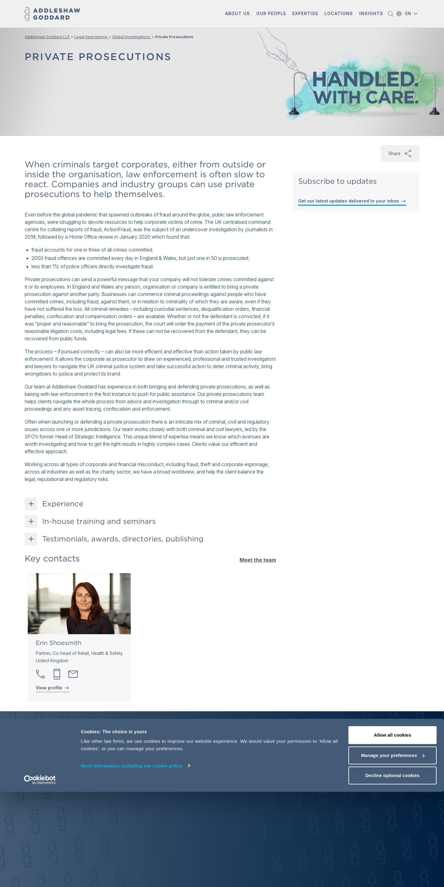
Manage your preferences (393, 850)
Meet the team (258, 560)
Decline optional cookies (392, 870)
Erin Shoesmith (58, 643)
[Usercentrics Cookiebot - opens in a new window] (40, 875)
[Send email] (73, 674)
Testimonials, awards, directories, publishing (123, 539)
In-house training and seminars (99, 521)
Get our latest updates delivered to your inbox (352, 201)
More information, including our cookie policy (132, 860)
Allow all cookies (392, 830)
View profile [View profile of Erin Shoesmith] (53, 688)
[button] (237, 14)
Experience (62, 503)
